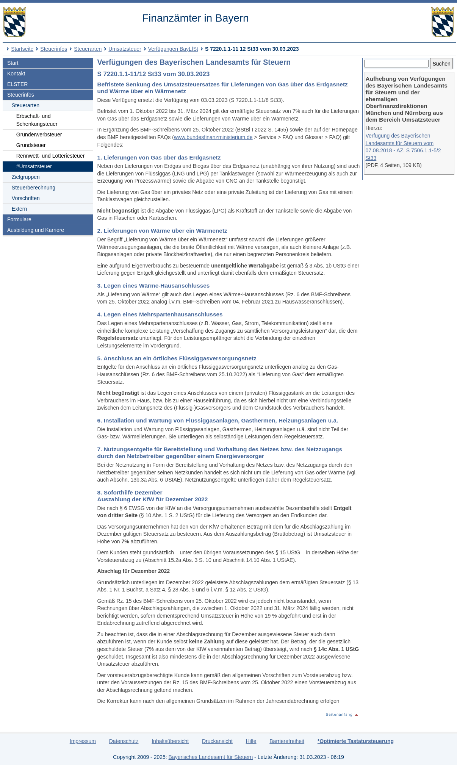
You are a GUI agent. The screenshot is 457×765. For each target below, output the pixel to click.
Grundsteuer (31, 145)
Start (13, 63)
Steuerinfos (53, 49)
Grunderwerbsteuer (39, 134)
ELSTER (17, 84)
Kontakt (16, 73)
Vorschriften (26, 198)
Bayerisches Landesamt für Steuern (211, 757)
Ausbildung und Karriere (35, 230)
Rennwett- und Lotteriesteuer (50, 156)
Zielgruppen (26, 177)
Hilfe (251, 741)
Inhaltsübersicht (170, 741)
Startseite (22, 49)
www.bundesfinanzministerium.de (213, 137)
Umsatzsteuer (124, 49)
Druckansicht (217, 741)
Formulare (19, 219)
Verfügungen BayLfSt (173, 49)
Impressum (83, 741)
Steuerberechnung (33, 188)
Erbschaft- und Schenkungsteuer (37, 120)
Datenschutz (124, 741)
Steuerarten (88, 49)
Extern (19, 209)
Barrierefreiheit (286, 741)
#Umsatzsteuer (34, 166)
